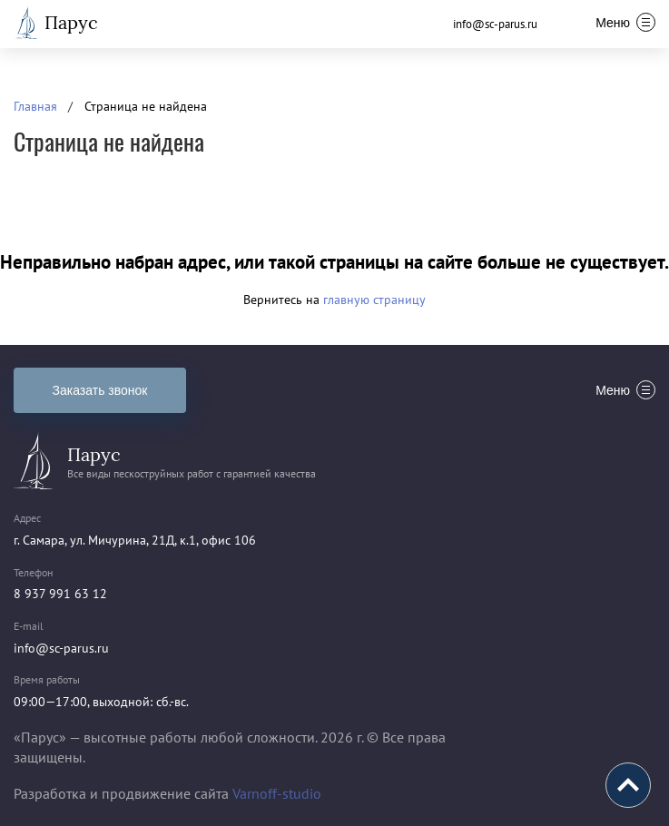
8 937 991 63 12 (60, 593)
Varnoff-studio (276, 793)
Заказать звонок (100, 390)
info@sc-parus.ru (495, 23)
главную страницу (374, 299)
